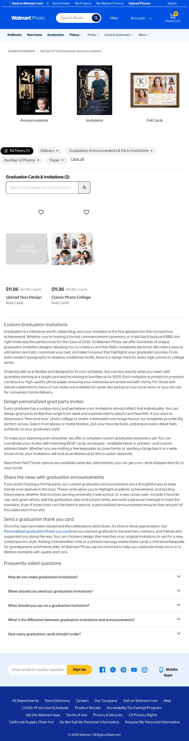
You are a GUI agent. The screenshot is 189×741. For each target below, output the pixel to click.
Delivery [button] (49, 150)
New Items (34, 35)
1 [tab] (89, 131)
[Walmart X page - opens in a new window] (113, 669)
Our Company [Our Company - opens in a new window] (106, 700)
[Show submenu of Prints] (98, 34)
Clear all (77, 159)
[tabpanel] (34, 95)
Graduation (55, 35)
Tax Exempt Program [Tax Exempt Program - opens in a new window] (144, 708)
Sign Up (79, 669)
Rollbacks (14, 35)
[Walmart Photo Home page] (28, 18)
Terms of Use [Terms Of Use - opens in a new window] (76, 715)
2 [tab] (97, 131)
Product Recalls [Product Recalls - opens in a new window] (88, 708)
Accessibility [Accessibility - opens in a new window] (117, 708)
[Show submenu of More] (148, 34)
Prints (92, 35)
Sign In (172, 3)
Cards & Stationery (117, 35)
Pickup (74, 35)
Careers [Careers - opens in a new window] (82, 700)
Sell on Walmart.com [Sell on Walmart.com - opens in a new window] (140, 700)
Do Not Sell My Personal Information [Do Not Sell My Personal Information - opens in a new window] (89, 722)
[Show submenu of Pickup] (81, 34)
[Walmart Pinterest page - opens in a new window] (123, 669)
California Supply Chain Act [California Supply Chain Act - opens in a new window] (31, 722)
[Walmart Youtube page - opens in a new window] (134, 669)
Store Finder (61, 3)
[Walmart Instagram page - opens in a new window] (145, 669)
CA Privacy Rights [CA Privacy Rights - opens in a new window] (143, 715)
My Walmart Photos (110, 3)
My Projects (83, 3)
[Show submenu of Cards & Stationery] (132, 34)
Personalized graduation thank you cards (38, 531)
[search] (84, 187)
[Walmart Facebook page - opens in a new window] (102, 669)
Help (114, 18)
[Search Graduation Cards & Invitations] (42, 187)
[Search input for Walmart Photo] (74, 18)
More (142, 35)
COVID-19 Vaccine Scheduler (45, 708)
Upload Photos (139, 3)
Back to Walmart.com (26, 3)
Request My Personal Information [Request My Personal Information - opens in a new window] (152, 722)
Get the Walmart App (43, 715)
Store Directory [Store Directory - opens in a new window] (57, 700)
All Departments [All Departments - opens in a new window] (25, 700)
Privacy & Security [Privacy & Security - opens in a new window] (108, 715)
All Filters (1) (17, 151)
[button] (26, 212)
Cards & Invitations (21, 51)
